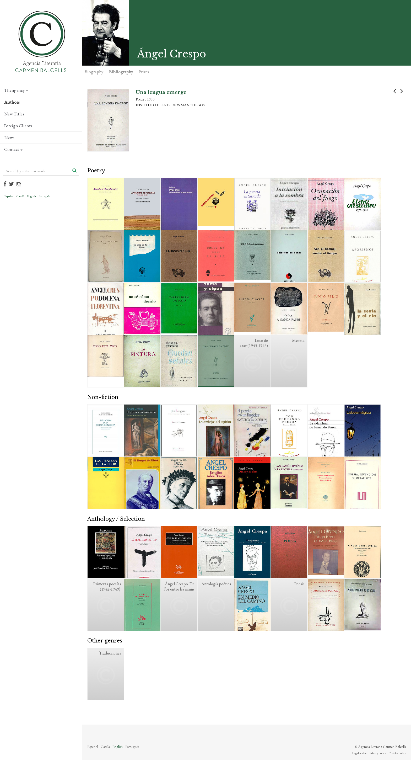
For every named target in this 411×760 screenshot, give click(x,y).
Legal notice (359, 753)
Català (20, 196)
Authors (12, 102)
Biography (94, 72)
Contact (13, 149)
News (9, 137)
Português (44, 196)
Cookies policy (397, 753)
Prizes (144, 72)
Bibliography (121, 72)
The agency (16, 90)
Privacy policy (377, 753)
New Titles (14, 114)
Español (9, 196)
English (31, 196)
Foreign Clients (18, 126)
